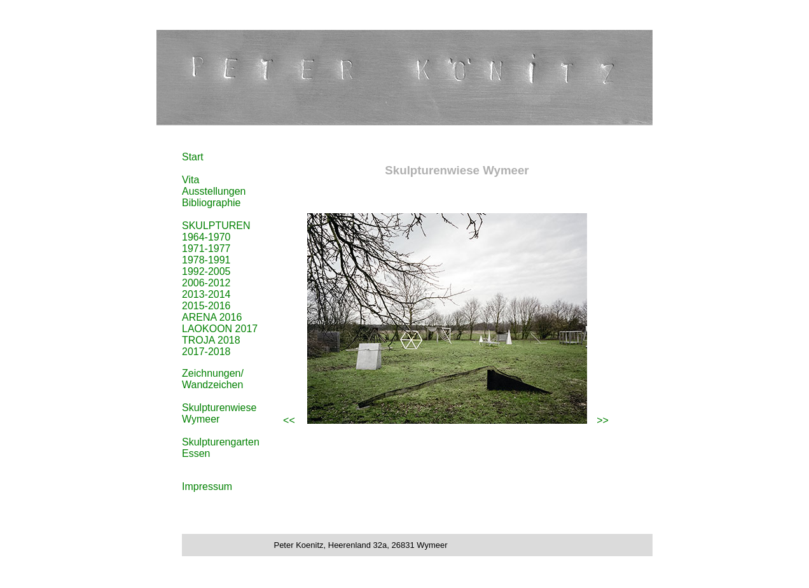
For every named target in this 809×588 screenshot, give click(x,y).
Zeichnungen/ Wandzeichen (213, 379)
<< (289, 420)
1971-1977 (206, 248)
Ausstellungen (214, 191)
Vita (190, 179)
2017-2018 (206, 351)
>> (603, 420)
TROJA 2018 (211, 340)
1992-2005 (206, 271)
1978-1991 (206, 260)
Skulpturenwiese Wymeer (219, 413)
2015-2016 (206, 305)
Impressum (207, 486)
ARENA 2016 (212, 317)
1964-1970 (206, 237)
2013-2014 (206, 294)
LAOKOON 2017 (220, 328)
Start (193, 156)
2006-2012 (206, 282)
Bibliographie (211, 202)
